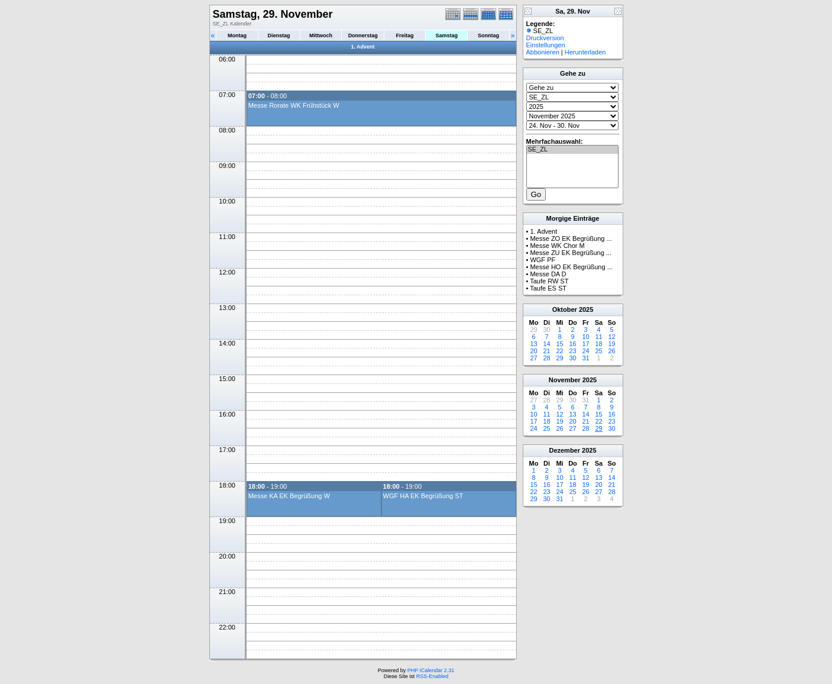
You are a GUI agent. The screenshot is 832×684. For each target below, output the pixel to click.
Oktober (564, 309)
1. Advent (362, 47)
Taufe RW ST (549, 281)
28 (546, 358)
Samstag (446, 35)
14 (546, 343)
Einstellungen (545, 45)
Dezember (564, 450)
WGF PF (542, 259)
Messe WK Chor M (557, 245)
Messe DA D (548, 274)
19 (611, 343)
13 (533, 343)
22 (559, 350)
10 (585, 336)
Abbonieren (542, 52)
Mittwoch (320, 35)
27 (533, 358)
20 (533, 350)
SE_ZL (572, 150)
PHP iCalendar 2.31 (430, 670)
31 (585, 358)
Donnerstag (363, 35)
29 (559, 358)
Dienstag (279, 35)
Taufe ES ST (548, 288)
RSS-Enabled (432, 676)
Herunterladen (585, 52)
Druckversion (545, 37)
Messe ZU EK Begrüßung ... (570, 252)
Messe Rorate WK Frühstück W (293, 105)
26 (611, 350)
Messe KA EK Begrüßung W (289, 495)
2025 (586, 309)
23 (572, 350)
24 (585, 350)
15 (559, 343)
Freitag (405, 35)
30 (572, 358)
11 (598, 336)
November (565, 379)
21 (546, 350)
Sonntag (488, 35)
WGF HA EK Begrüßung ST (423, 495)
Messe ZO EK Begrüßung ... (570, 238)
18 (598, 343)
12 (611, 336)
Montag (237, 35)
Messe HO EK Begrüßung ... (571, 266)
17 (585, 343)
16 (572, 343)
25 (598, 350)
